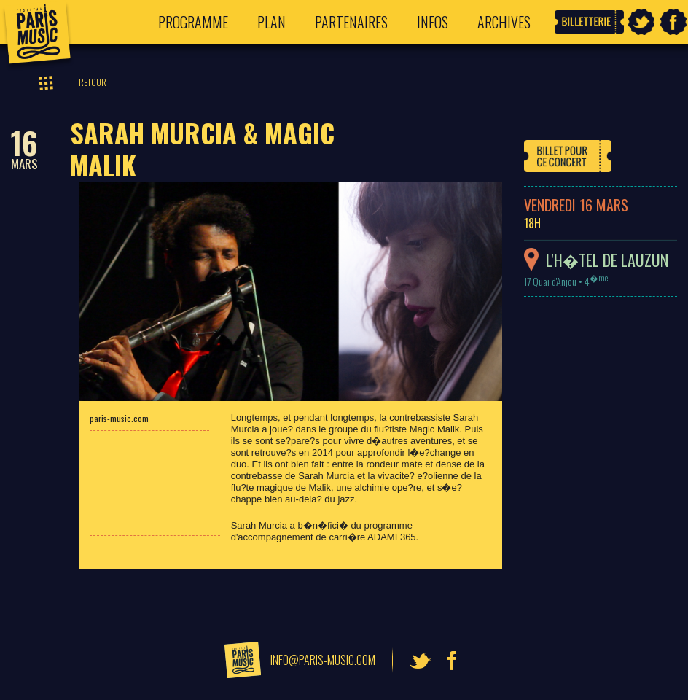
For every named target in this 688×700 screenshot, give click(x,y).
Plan (271, 22)
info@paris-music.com (322, 660)
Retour (92, 82)
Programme (193, 22)
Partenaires (351, 22)
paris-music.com (119, 418)
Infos (432, 22)
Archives (504, 22)
